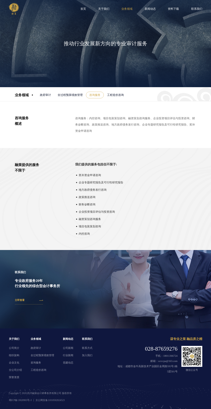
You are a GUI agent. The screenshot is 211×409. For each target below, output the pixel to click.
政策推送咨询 (87, 197)
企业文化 (14, 362)
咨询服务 (94, 94)
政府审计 (45, 94)
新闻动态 (150, 8)
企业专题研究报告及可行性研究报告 (101, 182)
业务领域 (126, 8)
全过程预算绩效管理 (70, 94)
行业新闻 (68, 355)
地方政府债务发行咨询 (93, 189)
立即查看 (29, 300)
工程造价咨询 (115, 94)
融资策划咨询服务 (90, 219)
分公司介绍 (15, 370)
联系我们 (196, 8)
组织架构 (14, 355)
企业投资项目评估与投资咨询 (97, 211)
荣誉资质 (14, 377)
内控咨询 (84, 233)
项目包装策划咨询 (90, 226)
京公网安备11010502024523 (50, 400)
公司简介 (14, 348)
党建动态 (68, 362)
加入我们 (87, 355)
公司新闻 (68, 348)
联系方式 (87, 348)
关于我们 (103, 8)
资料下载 (173, 8)
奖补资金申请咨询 (90, 175)
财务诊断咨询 (87, 204)
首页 (83, 8)
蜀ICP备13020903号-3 (20, 400)
